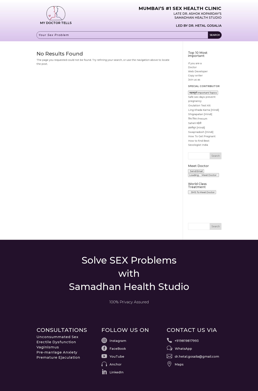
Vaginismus (48, 347)
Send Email (196, 171)
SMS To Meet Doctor (202, 192)
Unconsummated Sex (57, 337)
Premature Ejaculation (58, 357)
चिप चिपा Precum (197, 118)
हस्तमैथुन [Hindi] (196, 127)
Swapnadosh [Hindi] (200, 132)
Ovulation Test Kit (199, 105)
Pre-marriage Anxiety (57, 352)
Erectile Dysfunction (56, 342)
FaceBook (118, 349)
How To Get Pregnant (201, 136)
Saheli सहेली (194, 123)
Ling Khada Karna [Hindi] (203, 109)
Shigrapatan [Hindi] (200, 114)
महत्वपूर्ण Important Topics (203, 92)
